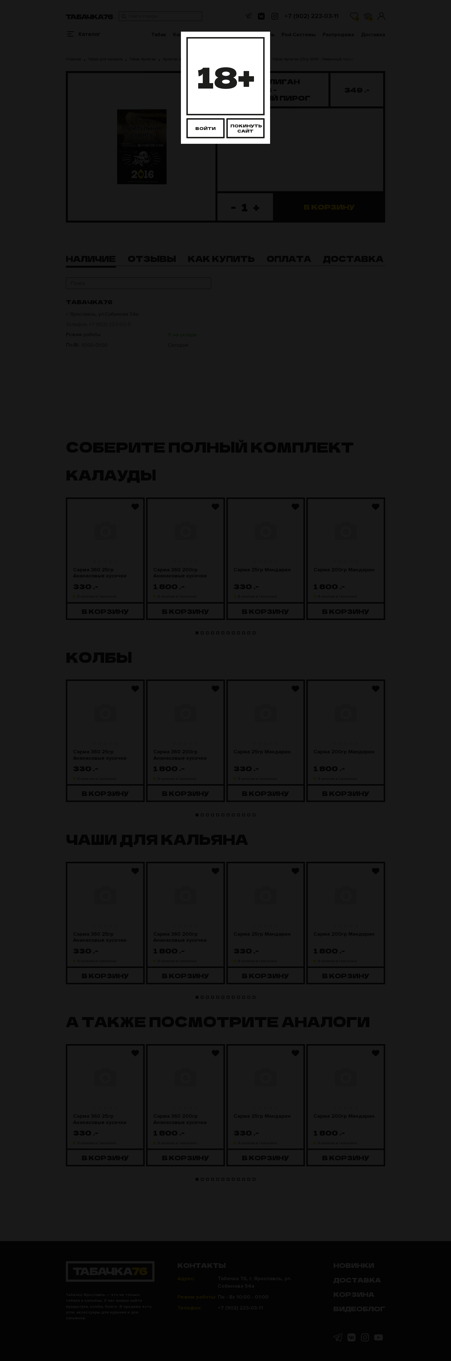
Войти (205, 128)
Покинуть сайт (246, 128)
